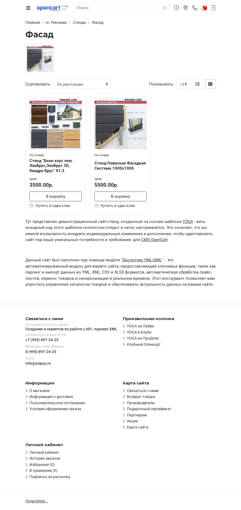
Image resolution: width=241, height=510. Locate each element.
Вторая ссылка (140, 332)
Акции (132, 421)
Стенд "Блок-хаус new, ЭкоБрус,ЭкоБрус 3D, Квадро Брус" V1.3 (51, 165)
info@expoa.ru (38, 363)
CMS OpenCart (154, 239)
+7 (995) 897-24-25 (41, 340)
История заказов (44, 458)
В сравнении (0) (43, 470)
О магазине (39, 391)
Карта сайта (137, 427)
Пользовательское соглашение (57, 403)
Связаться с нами (143, 391)
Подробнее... (36, 501)
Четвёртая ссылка (143, 344)
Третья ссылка (140, 338)
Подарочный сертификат (149, 409)
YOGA (188, 221)
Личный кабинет (44, 452)
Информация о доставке (51, 396)
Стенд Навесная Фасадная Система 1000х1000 (120, 166)
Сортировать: (38, 84)
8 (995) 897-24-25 (40, 352)
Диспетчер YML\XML (142, 260)
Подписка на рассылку (49, 477)
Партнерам (137, 415)
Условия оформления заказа (55, 409)
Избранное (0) (42, 464)
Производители (140, 403)
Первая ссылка (140, 326)
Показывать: (161, 84)
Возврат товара (141, 396)
